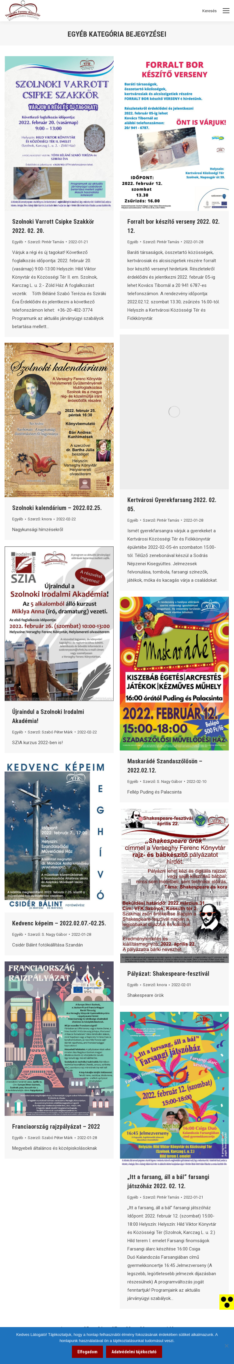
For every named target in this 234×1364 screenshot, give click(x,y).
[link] (226, 1301)
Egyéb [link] (17, 242)
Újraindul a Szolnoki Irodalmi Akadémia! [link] (48, 716)
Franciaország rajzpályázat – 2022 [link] (56, 1126)
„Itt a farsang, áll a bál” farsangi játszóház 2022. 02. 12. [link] (168, 1181)
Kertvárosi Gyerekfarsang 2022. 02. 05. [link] (171, 504)
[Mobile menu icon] (226, 10)
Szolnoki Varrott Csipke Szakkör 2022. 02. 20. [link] (53, 226)
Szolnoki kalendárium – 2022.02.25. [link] (57, 508)
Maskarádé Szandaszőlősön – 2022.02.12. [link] (164, 766)
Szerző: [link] (46, 242)
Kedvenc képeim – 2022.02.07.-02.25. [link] (59, 923)
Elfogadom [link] (87, 1351)
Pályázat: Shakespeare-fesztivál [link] (168, 973)
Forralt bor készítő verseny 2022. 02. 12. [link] (173, 226)
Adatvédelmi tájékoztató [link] (134, 1351)
